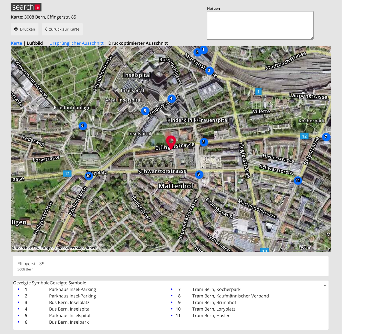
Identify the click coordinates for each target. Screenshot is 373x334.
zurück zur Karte (64, 29)
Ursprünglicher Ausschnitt (76, 43)
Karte (16, 43)
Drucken (27, 29)
